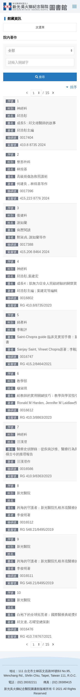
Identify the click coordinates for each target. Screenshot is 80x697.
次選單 (40, 27)
